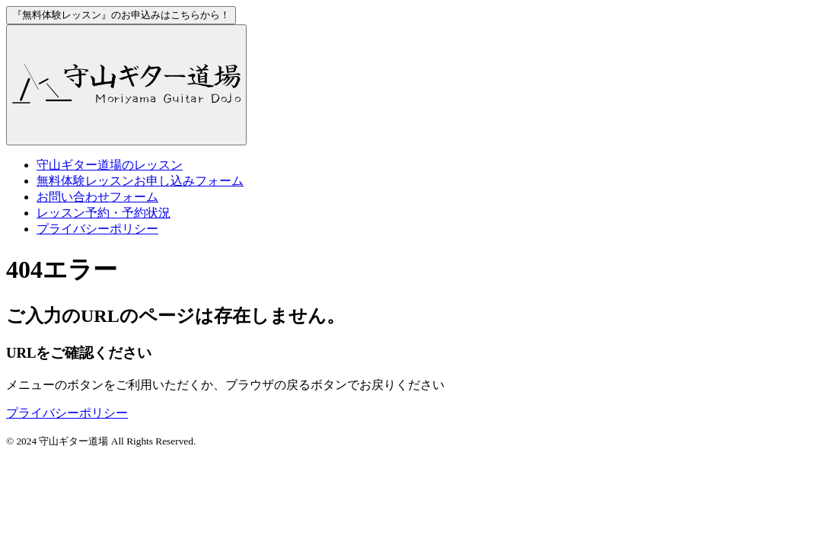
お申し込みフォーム (140, 180)
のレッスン (110, 164)
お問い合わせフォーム (97, 196)
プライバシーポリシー (97, 228)
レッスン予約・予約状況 (104, 212)
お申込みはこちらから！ (121, 15)
